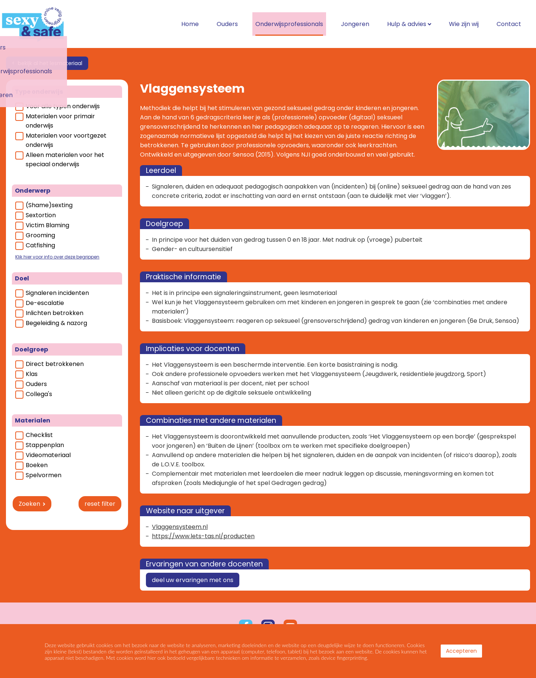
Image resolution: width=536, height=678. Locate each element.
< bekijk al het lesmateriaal (47, 63)
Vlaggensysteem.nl (180, 527)
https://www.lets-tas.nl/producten (203, 536)
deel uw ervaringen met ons (192, 580)
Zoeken (29, 503)
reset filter (99, 503)
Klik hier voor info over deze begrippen (57, 257)
